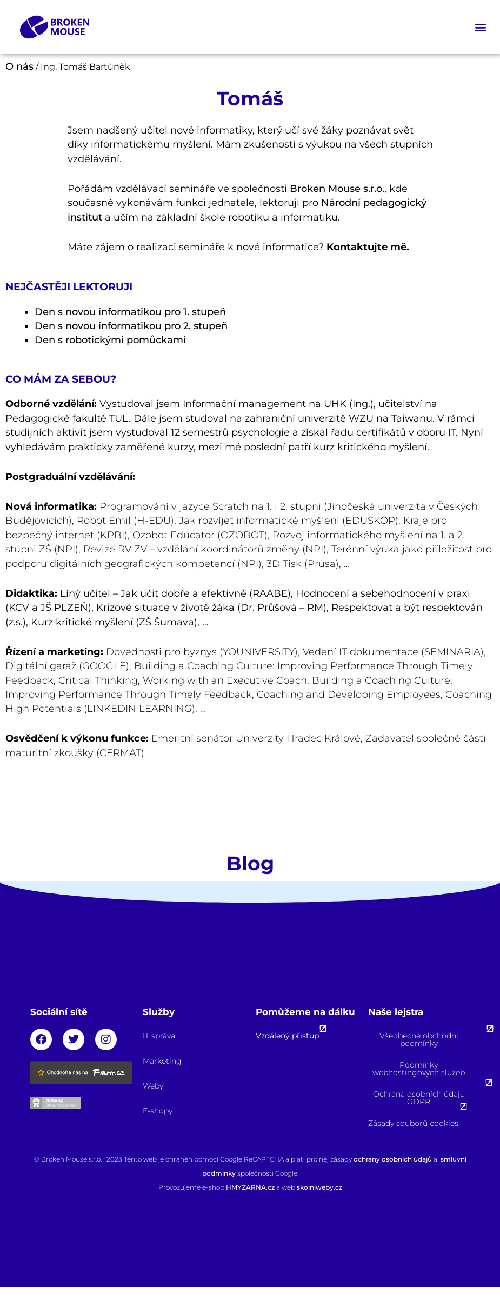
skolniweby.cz (319, 1187)
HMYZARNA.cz (251, 1187)
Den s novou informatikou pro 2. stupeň (131, 326)
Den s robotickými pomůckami (110, 340)
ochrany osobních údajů (393, 1159)
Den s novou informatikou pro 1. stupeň (130, 312)
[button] (480, 27)
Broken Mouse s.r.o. (337, 189)
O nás (19, 66)
